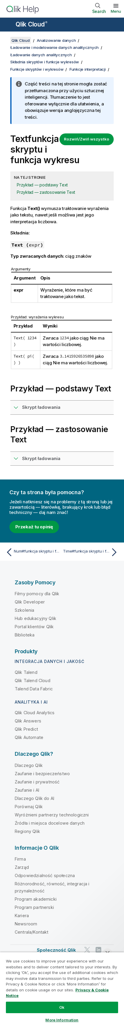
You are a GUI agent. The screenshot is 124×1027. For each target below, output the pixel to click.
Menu (116, 11)
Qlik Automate (29, 737)
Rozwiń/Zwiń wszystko (86, 139)
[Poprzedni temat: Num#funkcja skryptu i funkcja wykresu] (32, 552)
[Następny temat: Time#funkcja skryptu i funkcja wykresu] (91, 552)
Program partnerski (34, 907)
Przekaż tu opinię (34, 527)
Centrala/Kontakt (32, 932)
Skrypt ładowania (41, 407)
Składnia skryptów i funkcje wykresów (44, 61)
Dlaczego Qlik (29, 765)
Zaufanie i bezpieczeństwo (42, 773)
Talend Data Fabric (34, 688)
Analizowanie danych (56, 40)
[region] (62, 989)
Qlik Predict (26, 729)
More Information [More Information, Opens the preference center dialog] (61, 1020)
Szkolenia (24, 610)
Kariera (22, 915)
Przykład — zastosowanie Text (46, 192)
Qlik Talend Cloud (32, 680)
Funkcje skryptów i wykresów (36, 69)
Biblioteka (25, 634)
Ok (62, 1007)
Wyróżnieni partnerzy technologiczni (52, 814)
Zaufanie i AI (27, 790)
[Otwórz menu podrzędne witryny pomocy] (8, 25)
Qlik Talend (26, 672)
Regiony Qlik (27, 831)
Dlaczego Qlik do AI (34, 798)
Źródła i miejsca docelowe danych (50, 823)
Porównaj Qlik (29, 806)
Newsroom (26, 923)
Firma (20, 858)
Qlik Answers (28, 720)
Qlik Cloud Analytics (34, 712)
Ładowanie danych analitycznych (41, 54)
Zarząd (22, 867)
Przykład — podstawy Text (42, 184)
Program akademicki (36, 899)
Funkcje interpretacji (88, 69)
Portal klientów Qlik (34, 626)
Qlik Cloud (31, 24)
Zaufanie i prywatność (37, 781)
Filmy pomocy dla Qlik (37, 593)
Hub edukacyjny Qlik (35, 618)
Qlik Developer (30, 601)
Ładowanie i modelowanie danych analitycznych (54, 47)
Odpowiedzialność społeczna (45, 875)
